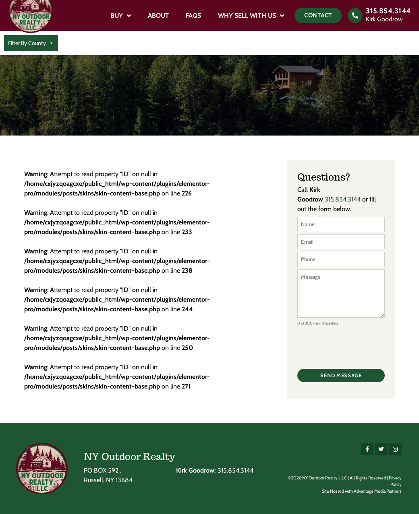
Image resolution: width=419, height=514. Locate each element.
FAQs (193, 15)
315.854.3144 (388, 10)
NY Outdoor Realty (129, 456)
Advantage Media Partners (378, 491)
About (158, 15)
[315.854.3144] (355, 15)
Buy (120, 15)
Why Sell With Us (251, 15)
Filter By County (31, 43)
